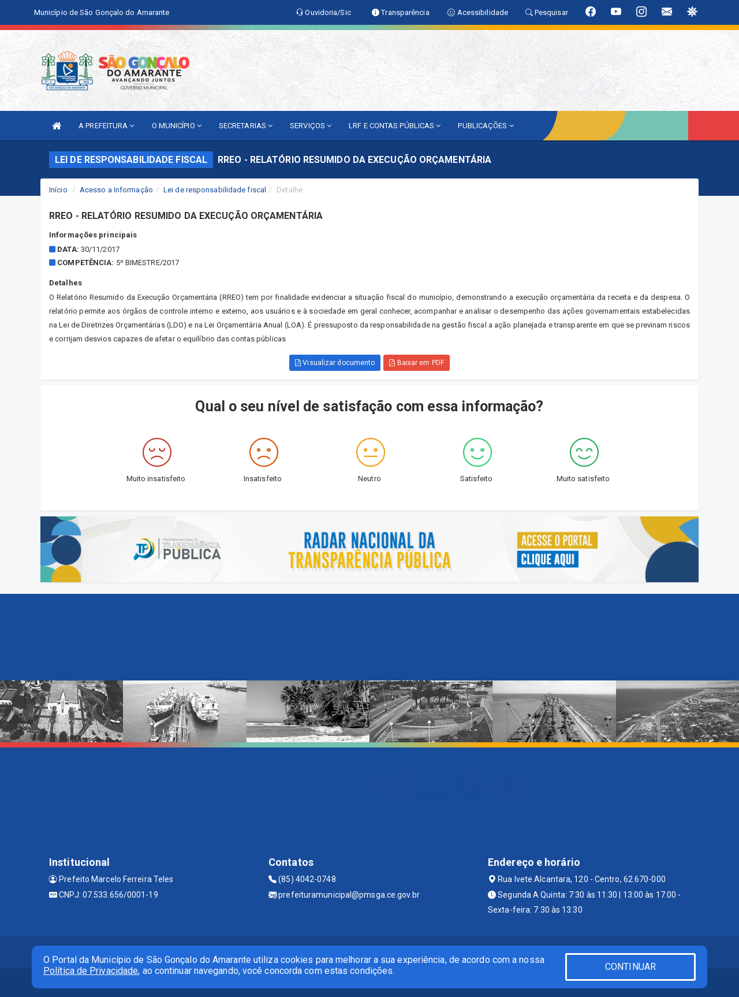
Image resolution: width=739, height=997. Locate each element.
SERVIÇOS (310, 125)
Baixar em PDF (416, 363)
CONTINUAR (630, 966)
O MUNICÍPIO (176, 125)
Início (58, 189)
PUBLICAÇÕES (485, 125)
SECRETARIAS (246, 125)
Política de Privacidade (90, 970)
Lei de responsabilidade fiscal (214, 189)
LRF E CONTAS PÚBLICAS (395, 125)
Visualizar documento (335, 363)
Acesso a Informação (116, 189)
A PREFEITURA (106, 125)
